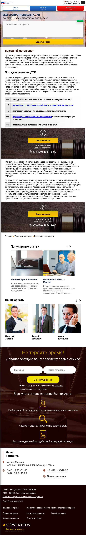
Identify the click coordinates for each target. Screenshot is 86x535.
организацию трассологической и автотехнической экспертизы (43, 105)
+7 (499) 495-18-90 (72, 2)
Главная (8, 236)
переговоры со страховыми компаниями (32, 116)
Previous (68, 246)
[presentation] (76, 300)
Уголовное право (10, 513)
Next (70, 246)
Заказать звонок (56, 476)
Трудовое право (34, 518)
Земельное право (11, 518)
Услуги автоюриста (23, 236)
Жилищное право (11, 508)
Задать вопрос (43, 140)
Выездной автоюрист (19, 50)
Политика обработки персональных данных (23, 496)
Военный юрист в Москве (24, 279)
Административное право (63, 508)
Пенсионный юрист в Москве (54, 280)
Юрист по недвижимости (38, 508)
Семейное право (58, 513)
